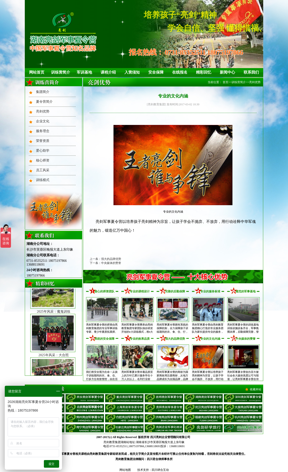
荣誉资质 (42, 141)
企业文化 (42, 121)
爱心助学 (42, 150)
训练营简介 (60, 72)
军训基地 (84, 72)
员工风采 (42, 170)
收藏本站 (255, 389)
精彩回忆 (203, 72)
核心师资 (42, 160)
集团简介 (42, 92)
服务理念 (42, 131)
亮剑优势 (42, 111)
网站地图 (125, 470)
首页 (225, 82)
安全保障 (156, 72)
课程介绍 (108, 72)
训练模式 (42, 180)
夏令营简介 (44, 101)
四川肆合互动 (160, 470)
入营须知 (132, 72)
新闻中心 (227, 72)
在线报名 (179, 72)
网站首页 (36, 72)
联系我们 (251, 72)
